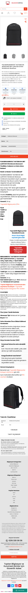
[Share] (26, 22)
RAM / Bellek (14, 485)
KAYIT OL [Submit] (14, 557)
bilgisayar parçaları (17, 580)
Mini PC (14, 470)
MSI (14, 502)
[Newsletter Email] (14, 552)
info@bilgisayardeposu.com (15, 546)
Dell (14, 500)
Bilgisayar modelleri (6, 580)
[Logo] (14, 3)
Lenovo (14, 496)
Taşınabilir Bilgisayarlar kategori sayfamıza (12, 371)
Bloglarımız (14, 508)
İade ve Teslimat (14, 514)
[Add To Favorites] (26, 19)
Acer (14, 498)
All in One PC (14, 468)
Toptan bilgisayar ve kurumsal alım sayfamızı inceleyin (12, 286)
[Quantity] (14, 104)
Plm (7, 141)
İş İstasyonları (14, 472)
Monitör (14, 487)
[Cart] (23, 13)
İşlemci (14, 477)
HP (14, 494)
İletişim (14, 518)
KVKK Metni (14, 510)
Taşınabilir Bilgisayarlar (8, 204)
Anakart (14, 481)
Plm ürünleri (21, 289)
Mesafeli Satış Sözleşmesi (14, 512)
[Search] (12, 8)
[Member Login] (8, 13)
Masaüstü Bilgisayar (14, 466)
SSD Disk (14, 483)
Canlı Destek (20, 590)
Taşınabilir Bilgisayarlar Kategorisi (18, 250)
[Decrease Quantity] (4, 104)
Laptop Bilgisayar (14, 464)
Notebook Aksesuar (12, 136)
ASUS (14, 492)
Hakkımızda (14, 516)
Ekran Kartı (14, 479)
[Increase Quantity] (23, 104)
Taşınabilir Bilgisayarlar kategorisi (11, 288)
